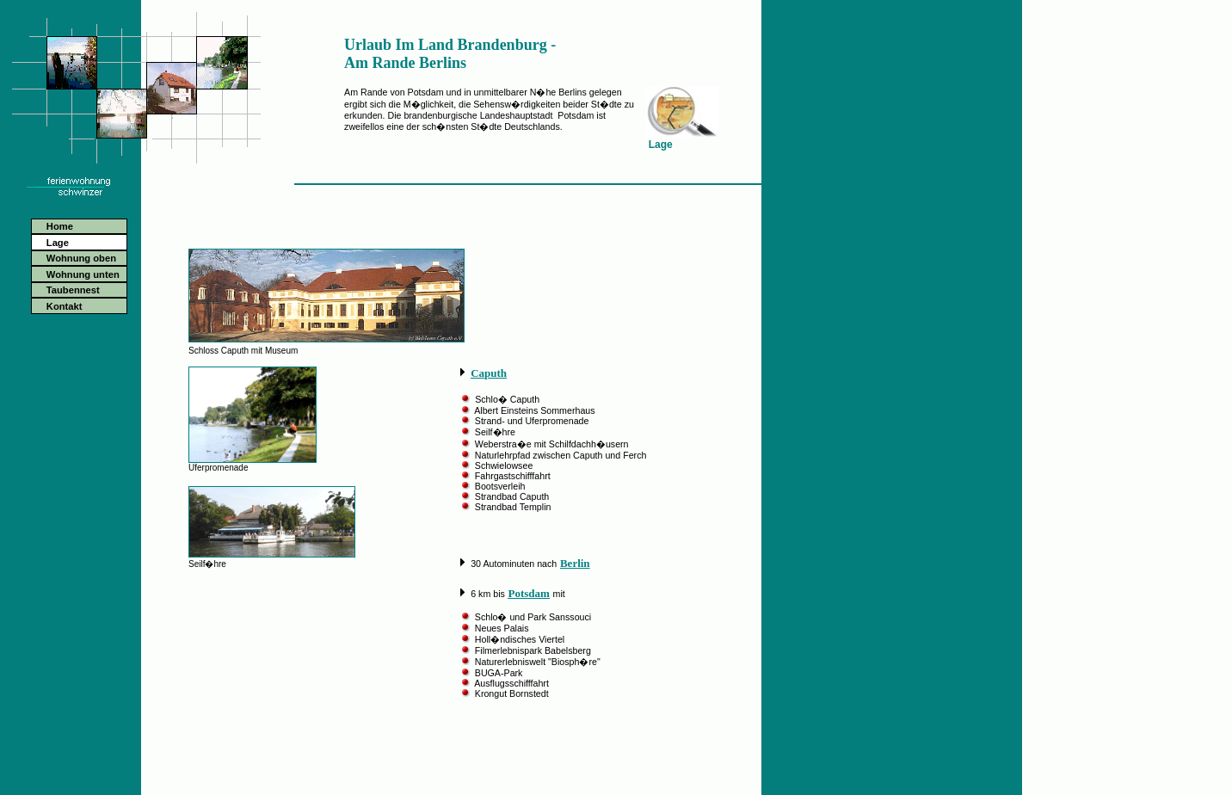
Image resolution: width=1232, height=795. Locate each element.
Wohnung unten (83, 274)
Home (59, 226)
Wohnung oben (81, 258)
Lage (57, 242)
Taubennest (73, 290)
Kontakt (64, 306)
